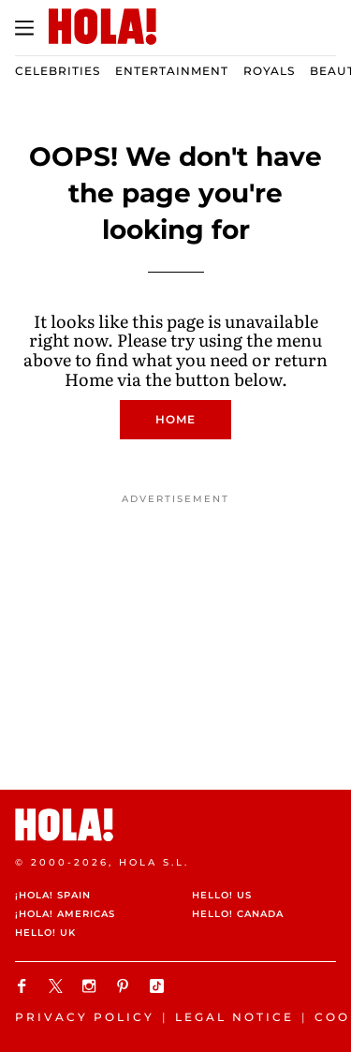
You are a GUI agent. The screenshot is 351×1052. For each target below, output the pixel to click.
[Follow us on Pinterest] (125, 986)
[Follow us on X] (58, 986)
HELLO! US (222, 895)
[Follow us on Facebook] (24, 986)
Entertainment (171, 71)
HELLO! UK (45, 932)
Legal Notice (234, 1017)
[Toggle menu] (24, 28)
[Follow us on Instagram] (91, 986)
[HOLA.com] (175, 824)
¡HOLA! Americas (65, 914)
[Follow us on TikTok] (159, 986)
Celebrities (57, 71)
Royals (269, 71)
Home (175, 419)
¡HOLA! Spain (53, 895)
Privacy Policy (84, 1017)
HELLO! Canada (238, 914)
